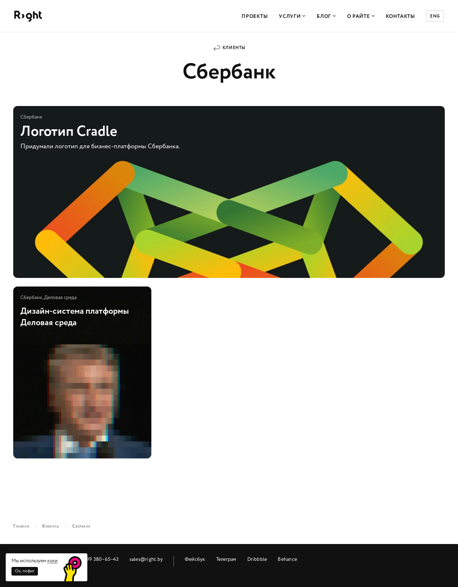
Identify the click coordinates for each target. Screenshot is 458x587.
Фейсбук (195, 559)
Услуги (292, 16)
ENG (435, 16)
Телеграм (226, 559)
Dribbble (257, 559)
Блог (326, 16)
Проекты (255, 16)
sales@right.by (146, 559)
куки (52, 560)
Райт (28, 16)
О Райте (361, 16)
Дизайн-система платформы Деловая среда (82, 372)
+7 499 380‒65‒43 (98, 559)
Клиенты (234, 48)
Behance (287, 559)
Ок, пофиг (24, 571)
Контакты (400, 16)
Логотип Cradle (229, 192)
